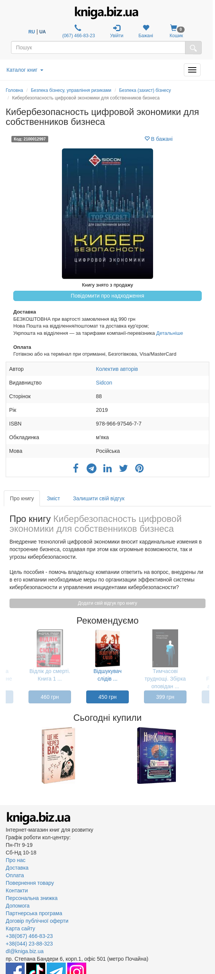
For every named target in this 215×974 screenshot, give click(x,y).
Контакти (17, 890)
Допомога (18, 906)
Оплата (15, 875)
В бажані (158, 139)
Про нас (15, 860)
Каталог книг (24, 70)
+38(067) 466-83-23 (29, 936)
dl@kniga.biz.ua (25, 951)
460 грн (50, 697)
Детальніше (169, 333)
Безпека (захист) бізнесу (145, 90)
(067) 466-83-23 (78, 31)
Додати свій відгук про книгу (107, 603)
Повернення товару (30, 883)
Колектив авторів (117, 369)
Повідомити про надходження (107, 296)
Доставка (17, 868)
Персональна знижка (32, 898)
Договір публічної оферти (37, 921)
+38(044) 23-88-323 (29, 944)
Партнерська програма (34, 913)
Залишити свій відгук (99, 498)
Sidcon (104, 383)
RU (31, 32)
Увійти (116, 31)
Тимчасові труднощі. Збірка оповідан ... (165, 678)
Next (208, 755)
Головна (14, 90)
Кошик (176, 31)
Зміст (53, 498)
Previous (6, 755)
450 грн (107, 697)
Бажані (145, 31)
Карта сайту (20, 928)
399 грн (165, 697)
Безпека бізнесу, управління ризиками (71, 90)
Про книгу (22, 498)
